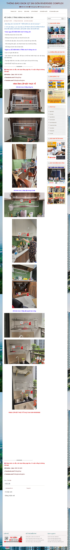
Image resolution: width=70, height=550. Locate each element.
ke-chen (27, 20)
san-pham (31, 20)
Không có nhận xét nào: (18, 20)
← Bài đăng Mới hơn (9, 488)
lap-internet (52, 117)
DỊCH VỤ (20, 11)
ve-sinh (51, 133)
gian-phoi (52, 111)
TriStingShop (33, 7)
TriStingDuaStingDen (44, 7)
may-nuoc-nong (53, 125)
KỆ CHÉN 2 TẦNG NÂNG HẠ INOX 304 (18, 17)
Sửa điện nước (43, 11)
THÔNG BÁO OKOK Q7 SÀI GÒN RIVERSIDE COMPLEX (35, 3)
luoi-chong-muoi (53, 122)
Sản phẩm (26, 11)
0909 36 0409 (23, 7)
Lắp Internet (34, 11)
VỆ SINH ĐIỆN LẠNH (53, 11)
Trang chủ (13, 11)
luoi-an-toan (52, 119)
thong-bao (52, 130)
